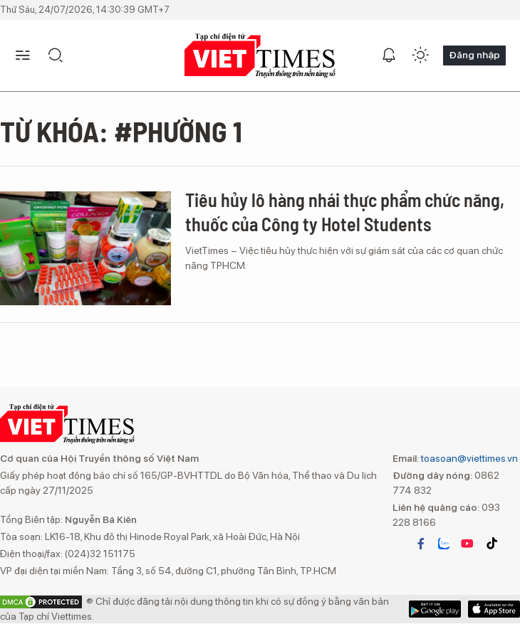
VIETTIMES (260, 55)
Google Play (494, 609)
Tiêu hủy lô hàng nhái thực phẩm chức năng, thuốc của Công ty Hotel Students (344, 212)
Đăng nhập (474, 54)
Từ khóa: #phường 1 (121, 131)
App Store (435, 609)
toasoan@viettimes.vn (468, 458)
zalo (443, 543)
